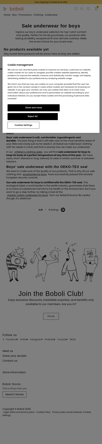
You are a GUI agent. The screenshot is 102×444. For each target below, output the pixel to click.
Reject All (33, 116)
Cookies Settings (23, 125)
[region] (51, 95)
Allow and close (33, 107)
